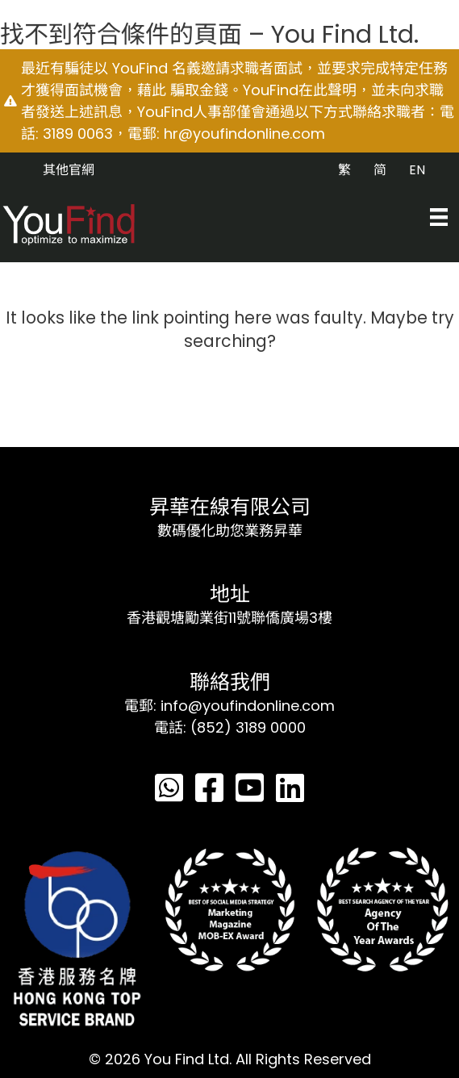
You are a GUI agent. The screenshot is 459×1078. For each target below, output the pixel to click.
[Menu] (439, 217)
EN (417, 170)
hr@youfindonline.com (244, 133)
